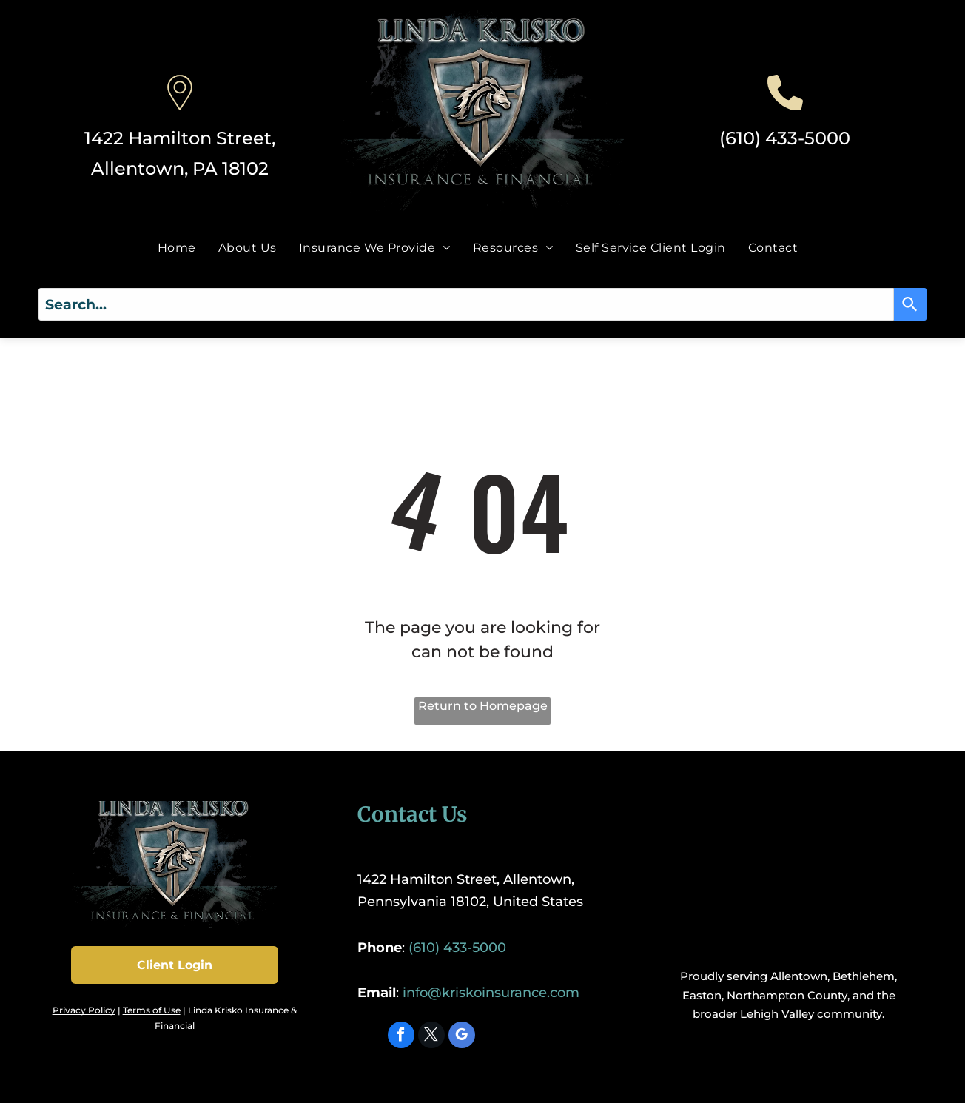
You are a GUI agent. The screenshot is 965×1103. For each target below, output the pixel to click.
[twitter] (431, 1037)
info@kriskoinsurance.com (491, 993)
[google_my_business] (461, 1037)
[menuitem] (177, 247)
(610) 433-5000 (784, 138)
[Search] (910, 304)
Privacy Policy (84, 1010)
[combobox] (466, 304)
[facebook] (401, 1037)
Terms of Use (152, 1010)
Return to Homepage (483, 706)
